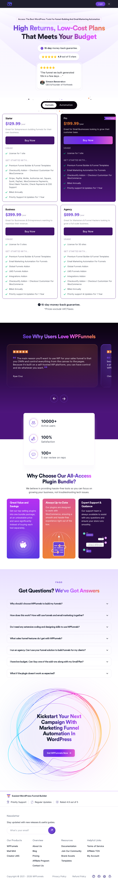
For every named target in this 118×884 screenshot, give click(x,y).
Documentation (68, 846)
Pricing (36, 856)
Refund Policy (79, 876)
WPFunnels (12, 846)
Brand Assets (68, 856)
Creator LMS (13, 856)
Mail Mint (11, 851)
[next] (64, 398)
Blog (35, 851)
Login (100, 4)
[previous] (54, 398)
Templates (66, 860)
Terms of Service (95, 846)
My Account (93, 856)
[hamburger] (109, 4)
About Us (37, 846)
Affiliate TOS (93, 851)
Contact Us (38, 865)
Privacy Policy (59, 876)
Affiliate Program (41, 860)
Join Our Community (71, 851)
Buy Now (30, 140)
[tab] (49, 105)
